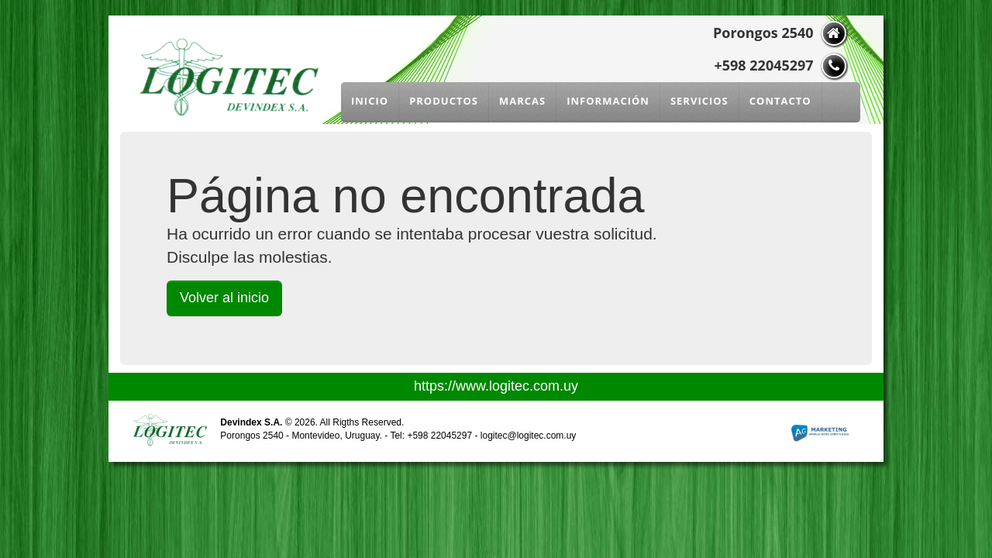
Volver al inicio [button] (224, 297)
